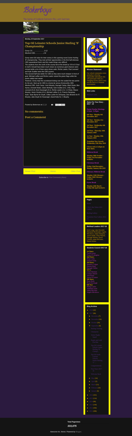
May (93, 378)
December (95, 316)
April (93, 381)
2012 (91, 408)
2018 (91, 310)
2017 (91, 313)
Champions (94, 332)
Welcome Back (96, 374)
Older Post (75, 171)
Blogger (78, 432)
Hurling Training (96, 328)
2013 (91, 405)
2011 (91, 411)
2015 (91, 398)
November (95, 319)
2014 (91, 401)
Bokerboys (37, 11)
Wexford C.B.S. (92, 95)
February (94, 388)
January (94, 391)
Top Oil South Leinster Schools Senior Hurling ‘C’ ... (96, 358)
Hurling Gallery (92, 213)
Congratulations (96, 366)
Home (53, 171)
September (95, 326)
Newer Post (30, 171)
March (93, 384)
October (94, 322)
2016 (91, 395)
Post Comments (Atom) (57, 177)
